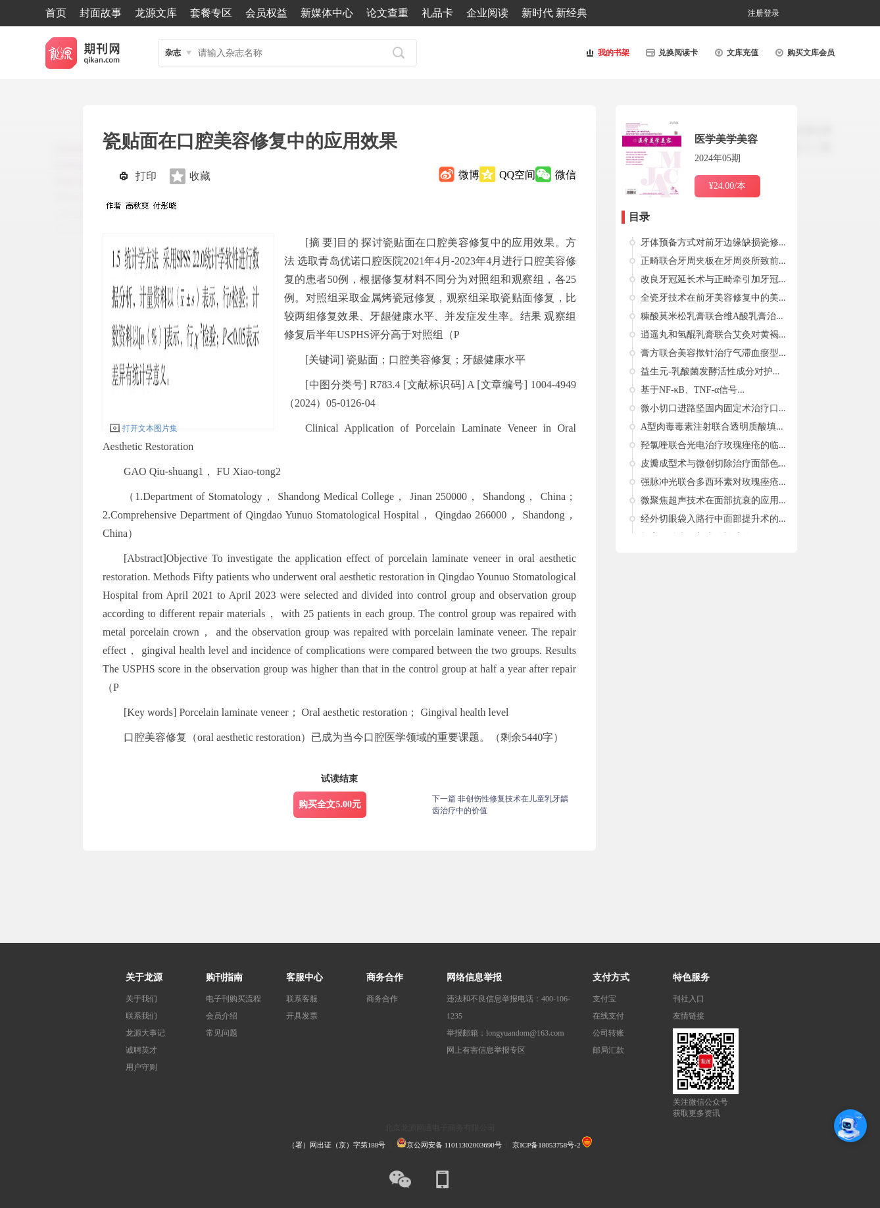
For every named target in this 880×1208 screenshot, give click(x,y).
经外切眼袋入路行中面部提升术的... (713, 519)
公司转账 (608, 1033)
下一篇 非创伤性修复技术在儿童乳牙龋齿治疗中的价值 (500, 804)
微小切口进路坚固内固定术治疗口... (713, 408)
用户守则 (141, 1067)
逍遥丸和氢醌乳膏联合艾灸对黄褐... (713, 335)
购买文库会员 (803, 53)
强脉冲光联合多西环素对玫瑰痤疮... (713, 482)
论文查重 (387, 12)
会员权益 (266, 12)
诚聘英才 (141, 1050)
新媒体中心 (327, 12)
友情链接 (688, 1015)
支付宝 (604, 998)
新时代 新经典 (554, 12)
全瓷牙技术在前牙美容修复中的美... (713, 298)
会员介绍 (221, 1015)
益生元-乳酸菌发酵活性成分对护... (710, 371)
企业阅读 (487, 12)
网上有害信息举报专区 (486, 1050)
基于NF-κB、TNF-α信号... (693, 390)
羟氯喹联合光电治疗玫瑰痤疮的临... (713, 445)
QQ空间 (517, 174)
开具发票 (302, 1015)
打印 (146, 176)
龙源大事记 (145, 1033)
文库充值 (734, 53)
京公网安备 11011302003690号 (449, 1145)
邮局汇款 (608, 1050)
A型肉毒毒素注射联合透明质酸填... (712, 427)
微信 (565, 174)
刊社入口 (688, 998)
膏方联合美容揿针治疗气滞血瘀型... (713, 353)
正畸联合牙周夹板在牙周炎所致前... (713, 261)
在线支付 (608, 1015)
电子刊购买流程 (233, 998)
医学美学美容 (726, 139)
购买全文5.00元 (330, 804)
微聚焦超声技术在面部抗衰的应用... (713, 500)
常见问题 (221, 1033)
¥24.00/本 (727, 186)
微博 (468, 174)
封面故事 (101, 12)
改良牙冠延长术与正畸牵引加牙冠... (713, 279)
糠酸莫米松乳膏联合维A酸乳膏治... (712, 316)
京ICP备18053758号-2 (546, 1145)
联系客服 (302, 998)
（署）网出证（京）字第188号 (337, 1145)
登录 (771, 13)
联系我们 (141, 1015)
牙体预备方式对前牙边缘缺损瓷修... (713, 242)
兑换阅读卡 (670, 53)
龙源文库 (156, 12)
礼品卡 (437, 12)
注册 (756, 13)
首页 (55, 12)
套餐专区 (211, 12)
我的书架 (605, 53)
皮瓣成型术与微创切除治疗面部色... (713, 463)
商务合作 (382, 998)
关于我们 (141, 998)
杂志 (173, 52)
